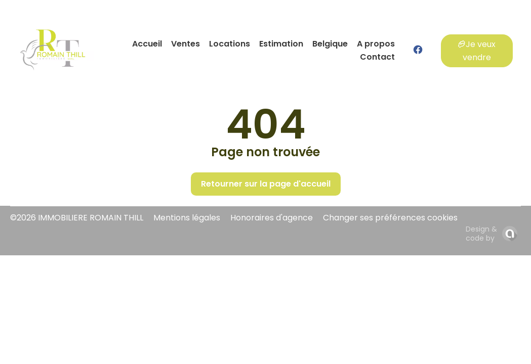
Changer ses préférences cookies (390, 217)
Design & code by (481, 233)
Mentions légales (186, 217)
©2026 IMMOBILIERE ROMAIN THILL (76, 217)
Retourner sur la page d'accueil (266, 184)
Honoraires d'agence (271, 217)
